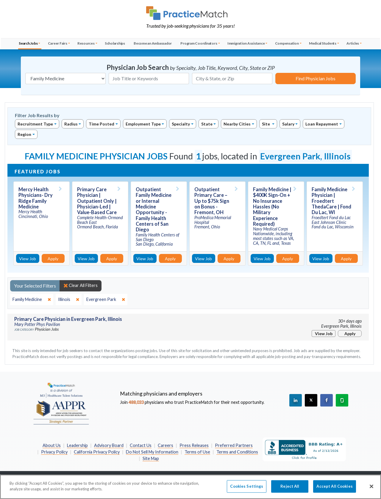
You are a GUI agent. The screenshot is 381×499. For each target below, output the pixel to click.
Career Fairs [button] (57, 43)
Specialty (181, 123)
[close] (32, 299)
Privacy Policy (54, 451)
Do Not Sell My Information (152, 451)
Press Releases (194, 445)
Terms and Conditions (237, 451)
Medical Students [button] (322, 43)
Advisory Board (109, 445)
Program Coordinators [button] (198, 43)
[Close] (371, 491)
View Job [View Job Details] (27, 258)
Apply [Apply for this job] (53, 258)
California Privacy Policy (97, 451)
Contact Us (141, 445)
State (207, 123)
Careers (165, 445)
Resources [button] (86, 43)
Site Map (151, 458)
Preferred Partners (234, 445)
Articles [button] (352, 43)
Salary (288, 123)
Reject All (289, 490)
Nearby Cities (237, 123)
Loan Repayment (321, 123)
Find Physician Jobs (315, 78)
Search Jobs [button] (28, 43)
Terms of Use (197, 451)
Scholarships (115, 43)
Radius (71, 123)
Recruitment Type (35, 123)
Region (24, 134)
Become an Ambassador (153, 43)
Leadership (77, 445)
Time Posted (101, 123)
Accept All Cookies (334, 490)
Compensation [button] (287, 43)
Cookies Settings (246, 490)
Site (266, 123)
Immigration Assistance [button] (246, 43)
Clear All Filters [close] (80, 285)
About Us (52, 445)
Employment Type (143, 123)
